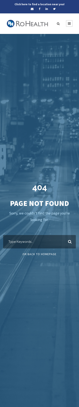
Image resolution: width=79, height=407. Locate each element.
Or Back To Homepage (39, 254)
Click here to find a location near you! (39, 4)
